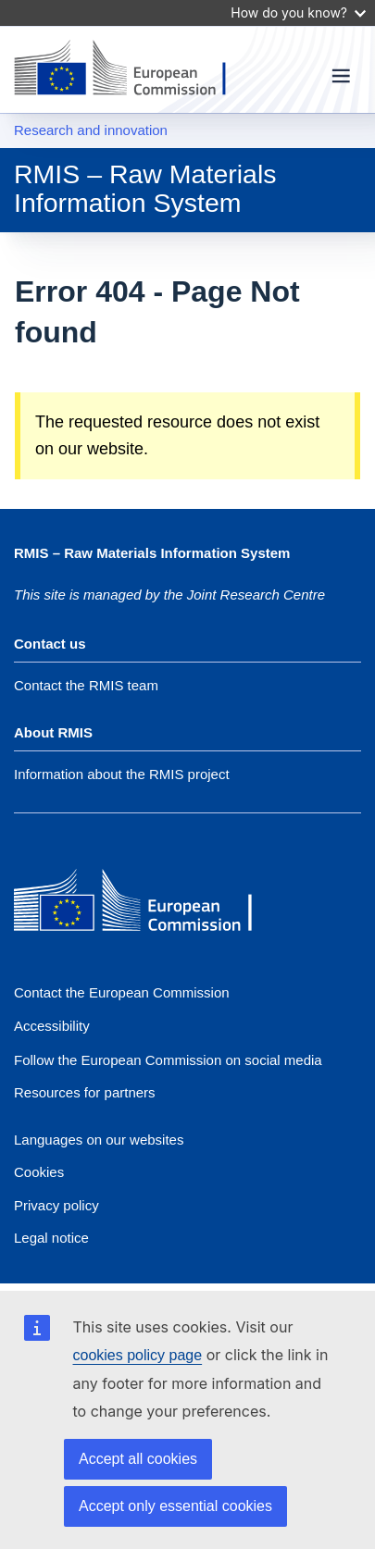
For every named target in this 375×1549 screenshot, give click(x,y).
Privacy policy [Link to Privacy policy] (56, 1205)
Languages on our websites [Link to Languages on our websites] (98, 1139)
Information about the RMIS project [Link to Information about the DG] (122, 774)
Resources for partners (85, 1092)
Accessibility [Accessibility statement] (52, 1026)
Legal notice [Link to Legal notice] (51, 1237)
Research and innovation (91, 130)
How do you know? (298, 12)
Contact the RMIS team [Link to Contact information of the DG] (86, 685)
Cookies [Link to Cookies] (39, 1172)
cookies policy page (138, 1355)
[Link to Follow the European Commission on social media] (168, 1060)
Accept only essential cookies (175, 1506)
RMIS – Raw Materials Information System (145, 188)
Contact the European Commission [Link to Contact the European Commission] (122, 992)
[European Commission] (148, 902)
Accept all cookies (138, 1459)
